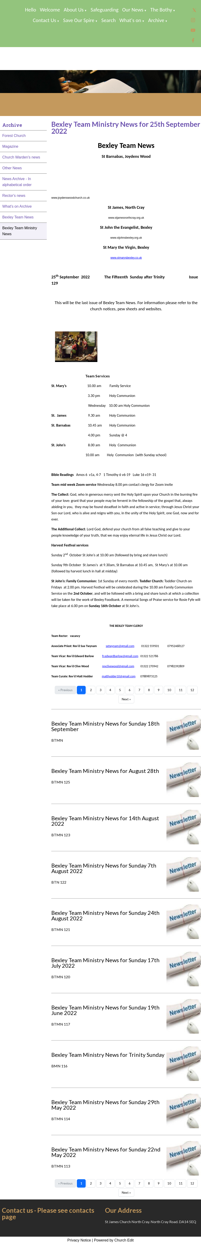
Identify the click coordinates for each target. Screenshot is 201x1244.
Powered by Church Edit (114, 1240)
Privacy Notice (79, 1240)
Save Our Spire (78, 20)
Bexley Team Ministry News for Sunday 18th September (105, 726)
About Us (74, 9)
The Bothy (161, 9)
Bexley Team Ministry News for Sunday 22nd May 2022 (105, 1152)
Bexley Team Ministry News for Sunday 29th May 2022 (105, 1105)
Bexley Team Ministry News (19, 231)
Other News (12, 168)
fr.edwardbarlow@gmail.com (120, 656)
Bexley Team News (18, 217)
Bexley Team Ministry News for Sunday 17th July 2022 (105, 963)
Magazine (10, 146)
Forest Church (14, 136)
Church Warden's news (21, 157)
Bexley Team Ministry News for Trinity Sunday (107, 1054)
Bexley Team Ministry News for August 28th (105, 770)
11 (181, 690)
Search (108, 20)
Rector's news (13, 196)
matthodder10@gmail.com (119, 676)
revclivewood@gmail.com (118, 666)
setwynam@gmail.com (120, 646)
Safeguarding (104, 9)
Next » (126, 699)
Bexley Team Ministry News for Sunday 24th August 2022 (105, 915)
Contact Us (44, 20)
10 (169, 690)
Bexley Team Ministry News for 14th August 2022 (105, 821)
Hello (30, 9)
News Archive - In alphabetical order (17, 182)
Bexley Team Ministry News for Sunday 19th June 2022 (105, 1010)
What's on (130, 20)
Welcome (50, 9)
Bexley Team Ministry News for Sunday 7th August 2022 (103, 868)
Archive (156, 20)
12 (192, 690)
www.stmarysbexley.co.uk (126, 257)
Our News (132, 9)
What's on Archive (17, 206)
